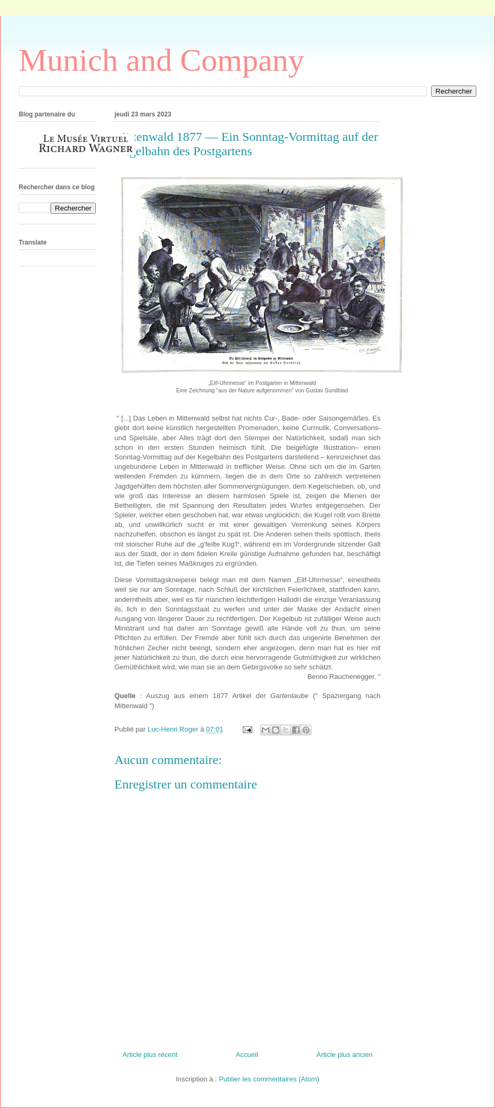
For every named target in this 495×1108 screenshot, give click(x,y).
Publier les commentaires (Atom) (269, 1079)
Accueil (247, 1055)
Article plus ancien (345, 1055)
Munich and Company (161, 60)
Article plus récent (149, 1055)
